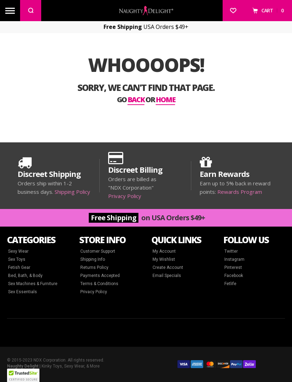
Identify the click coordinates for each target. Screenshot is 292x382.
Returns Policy (94, 267)
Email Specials (167, 275)
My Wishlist (164, 259)
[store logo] (146, 10)
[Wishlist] (233, 10)
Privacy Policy (124, 195)
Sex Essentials (22, 291)
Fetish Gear (19, 267)
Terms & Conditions (99, 283)
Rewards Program (239, 191)
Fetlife (230, 283)
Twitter (231, 251)
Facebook (233, 275)
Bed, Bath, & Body (25, 275)
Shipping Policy (72, 191)
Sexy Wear (18, 251)
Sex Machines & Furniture (32, 283)
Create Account (168, 267)
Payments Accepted (100, 275)
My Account (164, 251)
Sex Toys (16, 259)
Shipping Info (92, 259)
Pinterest (233, 267)
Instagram (234, 259)
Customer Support (97, 251)
